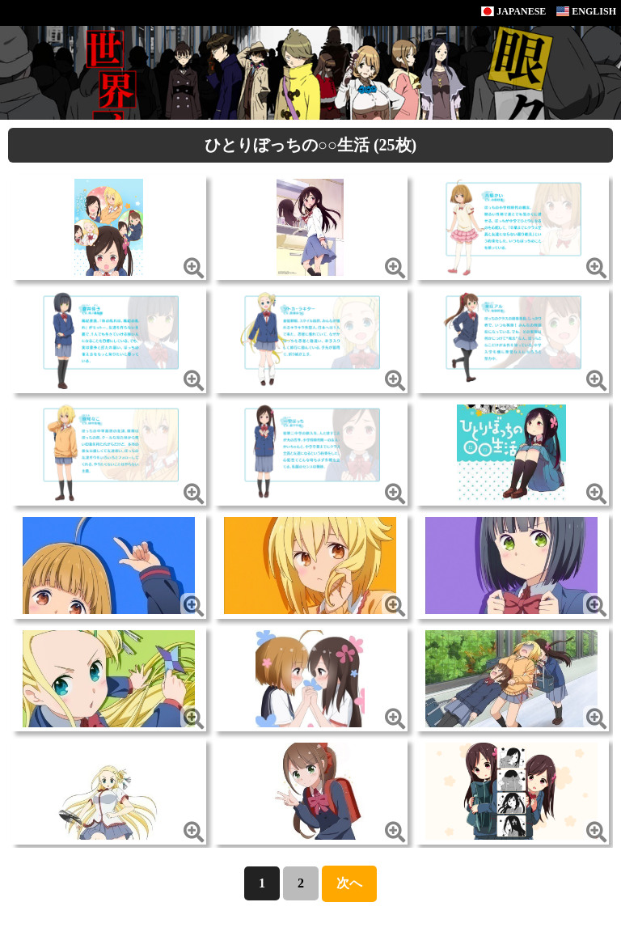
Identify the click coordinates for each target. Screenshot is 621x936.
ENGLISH (586, 11)
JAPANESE (513, 11)
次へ (349, 883)
